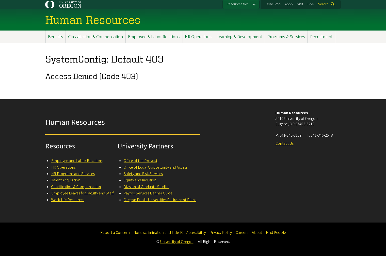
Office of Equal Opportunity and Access (155, 167)
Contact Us (284, 143)
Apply (289, 4)
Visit (300, 4)
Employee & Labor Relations (154, 37)
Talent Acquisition (65, 180)
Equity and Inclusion (140, 180)
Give (310, 4)
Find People (276, 232)
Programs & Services (286, 37)
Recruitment (321, 37)
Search (323, 4)
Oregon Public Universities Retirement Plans (160, 200)
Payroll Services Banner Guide (148, 193)
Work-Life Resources (67, 200)
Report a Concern (115, 232)
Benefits (55, 37)
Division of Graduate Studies (146, 187)
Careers (242, 232)
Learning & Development (239, 37)
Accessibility (196, 232)
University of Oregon (176, 241)
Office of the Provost (140, 160)
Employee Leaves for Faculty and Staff (82, 193)
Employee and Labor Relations (76, 160)
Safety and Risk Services (143, 173)
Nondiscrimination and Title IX (158, 232)
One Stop (274, 4)
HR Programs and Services (73, 173)
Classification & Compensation (95, 37)
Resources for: (237, 4)
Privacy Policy (220, 232)
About (257, 232)
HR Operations (198, 37)
